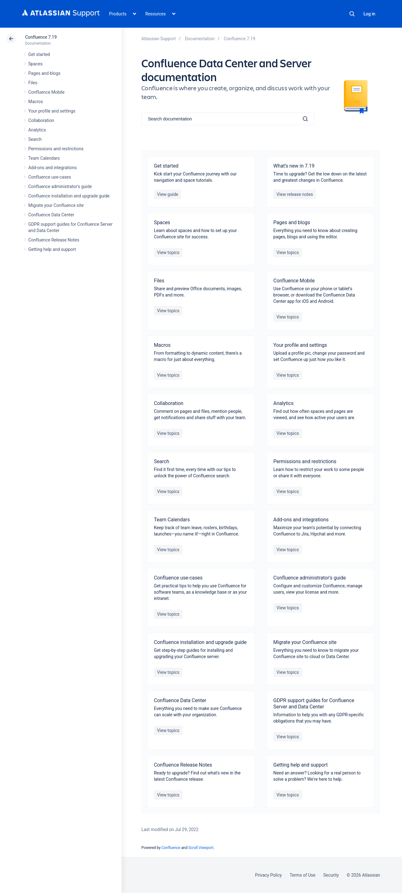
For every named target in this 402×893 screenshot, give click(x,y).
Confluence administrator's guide (60, 186)
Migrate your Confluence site (56, 205)
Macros (35, 101)
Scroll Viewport (201, 848)
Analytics (37, 129)
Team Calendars (44, 158)
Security (331, 875)
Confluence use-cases (49, 177)
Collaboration (41, 120)
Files (32, 82)
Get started (39, 54)
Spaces (35, 63)
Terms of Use (302, 875)
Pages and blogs (44, 73)
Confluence (170, 848)
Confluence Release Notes (53, 239)
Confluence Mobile (46, 92)
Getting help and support (52, 249)
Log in (369, 13)
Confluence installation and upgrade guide (69, 195)
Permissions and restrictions (56, 148)
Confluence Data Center (51, 214)
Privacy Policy (268, 875)
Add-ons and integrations (52, 167)
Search (352, 14)
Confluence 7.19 (41, 37)
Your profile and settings (51, 111)
